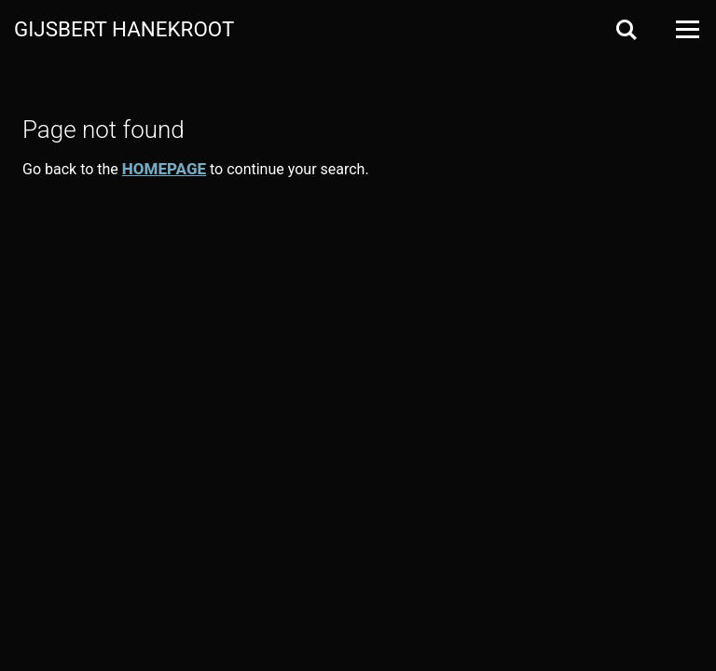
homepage (164, 168)
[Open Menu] (686, 29)
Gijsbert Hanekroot (124, 28)
